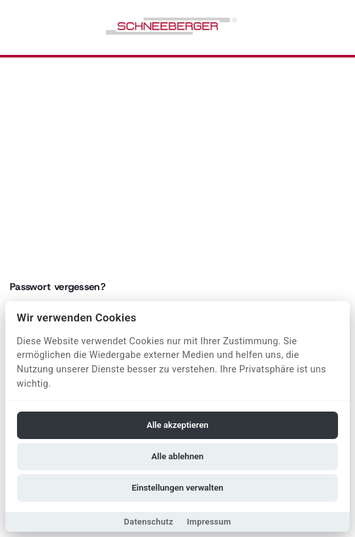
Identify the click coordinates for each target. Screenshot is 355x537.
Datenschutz (148, 522)
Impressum (209, 522)
